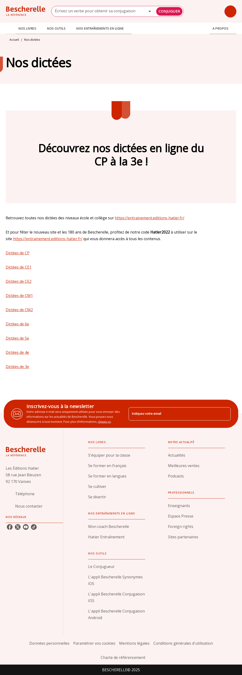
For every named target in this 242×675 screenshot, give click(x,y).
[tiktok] (34, 527)
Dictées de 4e (17, 352)
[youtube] (26, 527)
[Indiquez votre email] (174, 413)
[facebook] (10, 527)
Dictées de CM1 (19, 295)
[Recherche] (230, 11)
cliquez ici (104, 422)
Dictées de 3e (17, 366)
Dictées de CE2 (18, 281)
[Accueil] (25, 11)
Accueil (14, 40)
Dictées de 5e (17, 338)
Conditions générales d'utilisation (183, 643)
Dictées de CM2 (19, 309)
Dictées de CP (18, 253)
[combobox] (117, 11)
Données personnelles (49, 643)
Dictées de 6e (17, 324)
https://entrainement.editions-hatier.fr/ (149, 217)
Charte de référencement (123, 657)
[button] (116, 455)
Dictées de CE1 (18, 267)
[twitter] (18, 527)
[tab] (11, 28)
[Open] (149, 11)
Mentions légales (134, 643)
